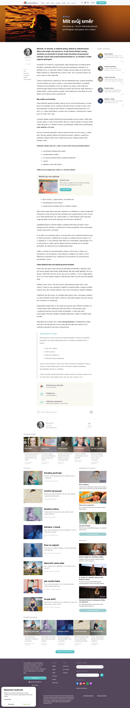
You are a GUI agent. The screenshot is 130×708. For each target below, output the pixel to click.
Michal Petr (27, 57)
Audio (47, 3)
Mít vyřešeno (84, 485)
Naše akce (55, 682)
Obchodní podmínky (88, 695)
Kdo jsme (65, 666)
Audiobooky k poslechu (87, 468)
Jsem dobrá (28, 448)
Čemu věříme (108, 54)
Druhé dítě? (50, 599)
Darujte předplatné (35, 682)
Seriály (63, 3)
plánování (26, 75)
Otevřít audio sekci (92, 534)
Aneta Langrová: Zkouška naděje (91, 557)
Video (52, 3)
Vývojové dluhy (84, 526)
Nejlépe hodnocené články (65, 651)
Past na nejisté (51, 545)
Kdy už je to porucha (86, 505)
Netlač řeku (64, 180)
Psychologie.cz (31, 2)
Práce (25, 69)
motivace (26, 73)
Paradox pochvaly (110, 66)
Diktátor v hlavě (109, 99)
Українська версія (81, 688)
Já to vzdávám (79, 448)
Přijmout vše (26, 704)
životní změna (27, 79)
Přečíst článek (66, 189)
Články (42, 3)
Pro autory (66, 669)
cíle (25, 71)
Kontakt (65, 673)
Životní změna (62, 448)
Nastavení (11, 704)
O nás (73, 3)
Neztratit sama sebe (54, 563)
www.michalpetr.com (51, 427)
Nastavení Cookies (101, 695)
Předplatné (101, 2)
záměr (25, 77)
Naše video (82, 540)
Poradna (58, 3)
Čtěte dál (27, 468)
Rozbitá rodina (109, 88)
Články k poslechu (103, 49)
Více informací (7, 699)
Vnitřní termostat (109, 77)
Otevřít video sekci (92, 610)
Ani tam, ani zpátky (97, 448)
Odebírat (102, 675)
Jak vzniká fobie (52, 581)
